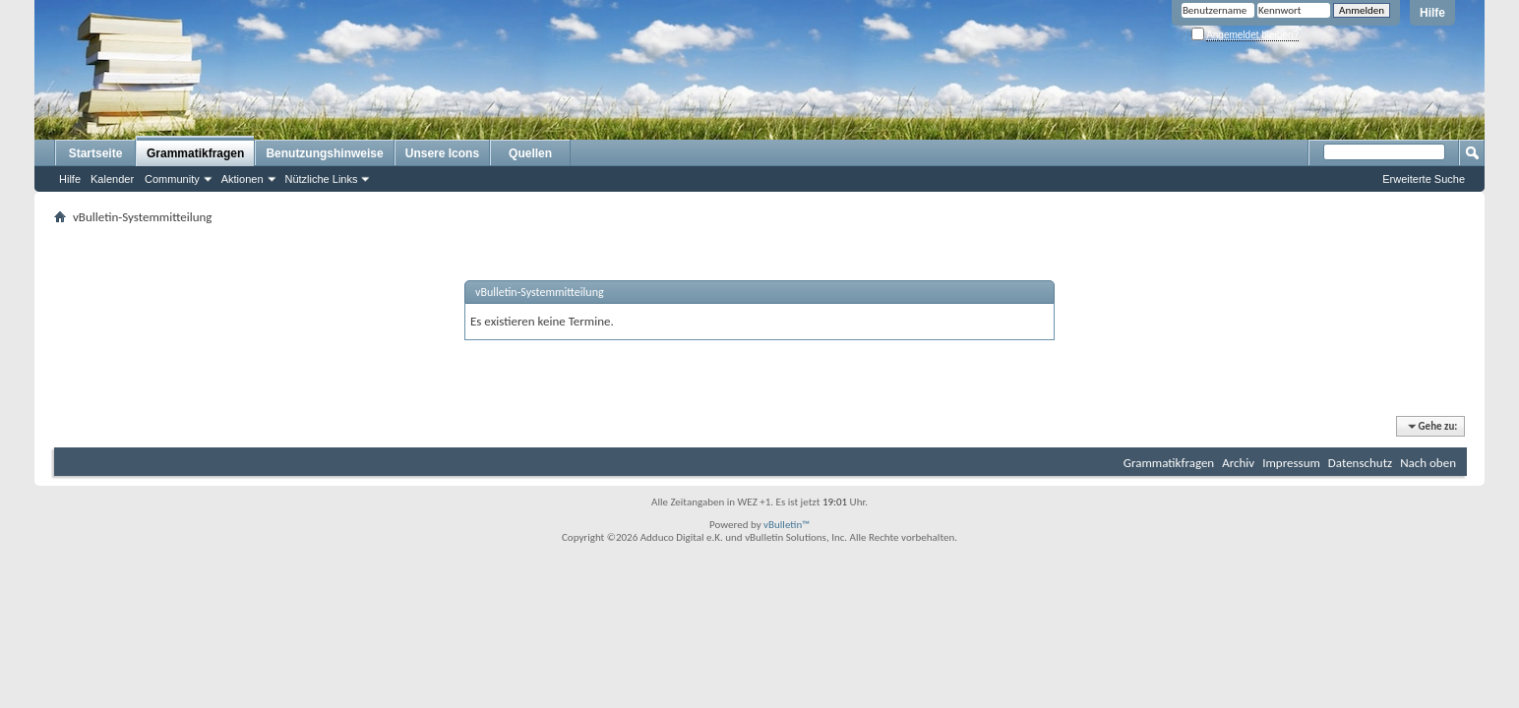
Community (172, 179)
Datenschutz (1360, 462)
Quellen (530, 153)
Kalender (112, 179)
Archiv (1238, 462)
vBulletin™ (786, 524)
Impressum (1291, 462)
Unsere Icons (442, 153)
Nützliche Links (321, 179)
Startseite (96, 153)
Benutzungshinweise (324, 153)
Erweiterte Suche (1423, 179)
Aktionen (242, 179)
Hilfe (1432, 13)
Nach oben (1428, 462)
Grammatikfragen (195, 153)
